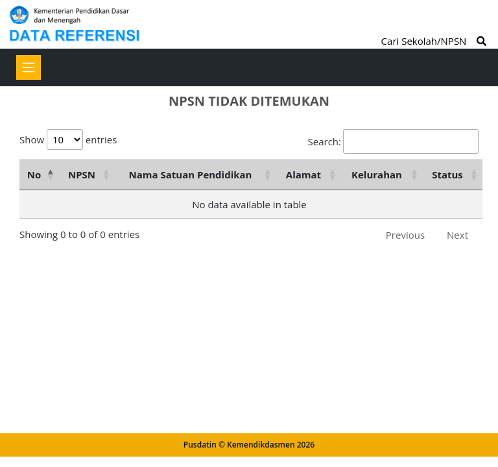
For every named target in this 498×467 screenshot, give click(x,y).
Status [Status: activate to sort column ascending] (447, 174)
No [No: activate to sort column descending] (34, 174)
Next (457, 234)
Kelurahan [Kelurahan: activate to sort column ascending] (376, 174)
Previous (405, 234)
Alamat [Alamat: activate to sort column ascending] (303, 174)
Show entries (68, 139)
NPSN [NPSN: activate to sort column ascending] (81, 174)
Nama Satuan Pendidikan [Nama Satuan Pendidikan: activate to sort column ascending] (190, 174)
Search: (393, 141)
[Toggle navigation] (28, 67)
